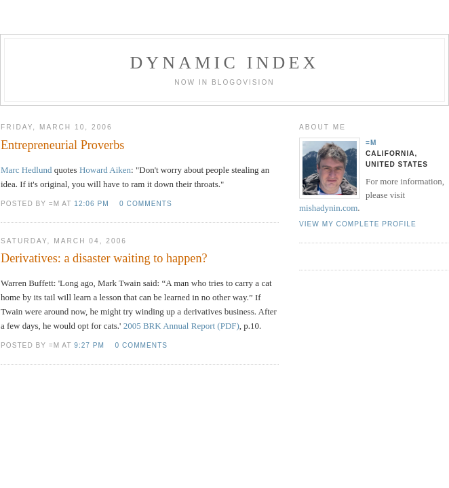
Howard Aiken (105, 170)
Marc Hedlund (26, 170)
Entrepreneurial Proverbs (62, 145)
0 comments (145, 203)
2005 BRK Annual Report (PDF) (181, 326)
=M (371, 142)
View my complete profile (357, 224)
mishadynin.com (328, 208)
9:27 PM (89, 345)
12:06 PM (91, 203)
